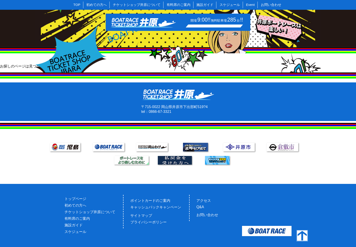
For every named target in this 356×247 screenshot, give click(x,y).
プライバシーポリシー (148, 222)
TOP (76, 5)
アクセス (203, 201)
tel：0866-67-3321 (156, 112)
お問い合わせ (271, 5)
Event (250, 5)
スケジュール (230, 5)
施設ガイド (204, 5)
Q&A (200, 207)
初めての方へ (96, 5)
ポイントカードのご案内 (150, 201)
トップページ (75, 199)
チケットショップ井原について (137, 5)
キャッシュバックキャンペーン (155, 207)
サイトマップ (141, 215)
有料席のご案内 (178, 5)
